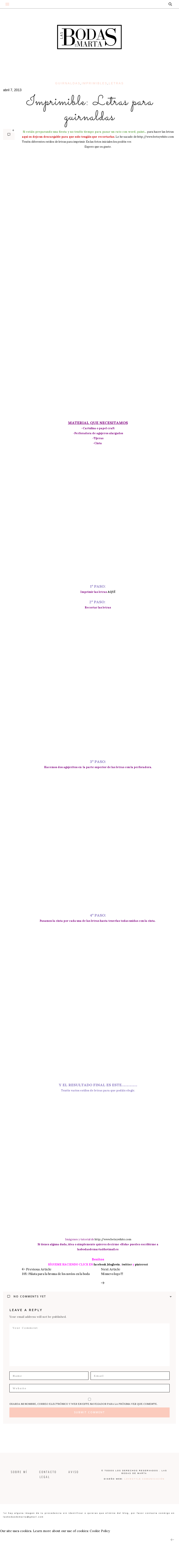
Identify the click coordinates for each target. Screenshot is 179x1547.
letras (116, 83)
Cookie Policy (100, 1531)
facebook (99, 1264)
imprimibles (94, 83)
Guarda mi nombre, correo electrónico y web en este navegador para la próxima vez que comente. (83, 1404)
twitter (127, 1264)
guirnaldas (68, 83)
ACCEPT (7, 1539)
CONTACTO (48, 1472)
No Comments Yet (26, 1296)
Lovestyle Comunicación (144, 1479)
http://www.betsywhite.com (155, 137)
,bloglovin (113, 1264)
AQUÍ (111, 592)
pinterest (141, 1264)
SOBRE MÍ (24, 1472)
